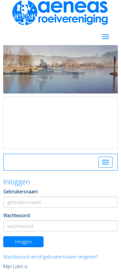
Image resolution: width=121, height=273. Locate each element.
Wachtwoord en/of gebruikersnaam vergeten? (50, 257)
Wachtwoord (16, 215)
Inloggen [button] (23, 242)
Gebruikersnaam (20, 192)
